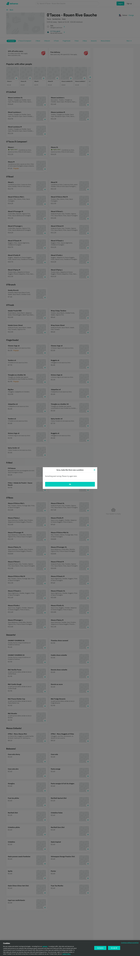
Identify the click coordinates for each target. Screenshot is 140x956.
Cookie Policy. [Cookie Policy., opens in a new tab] (66, 954)
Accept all (114, 948)
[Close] (94, 470)
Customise (100, 948)
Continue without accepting (130, 943)
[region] (70, 948)
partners (45, 946)
